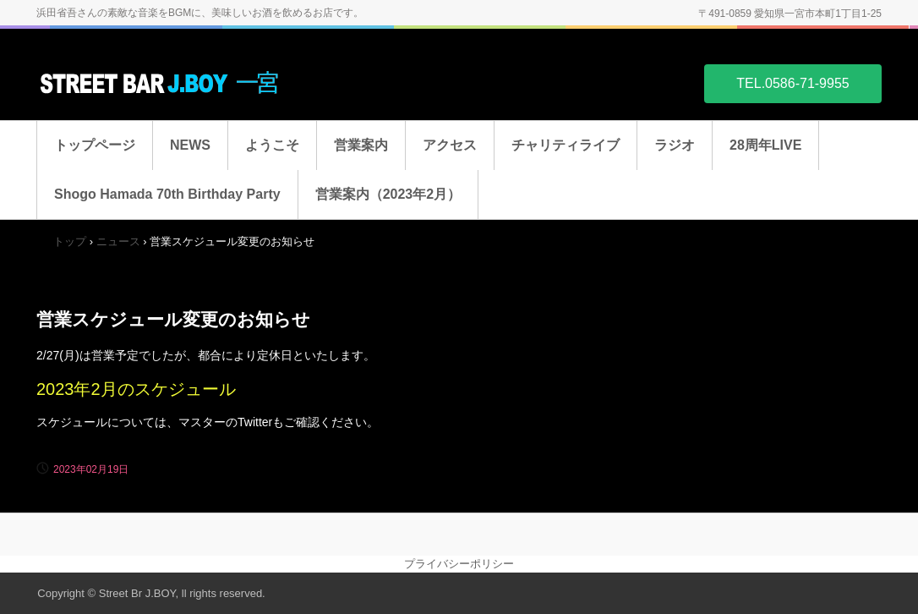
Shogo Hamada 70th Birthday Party (167, 194)
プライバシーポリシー (459, 563)
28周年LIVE (765, 145)
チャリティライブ (565, 145)
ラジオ (674, 145)
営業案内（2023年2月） (388, 194)
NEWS (190, 145)
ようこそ (272, 145)
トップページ (94, 145)
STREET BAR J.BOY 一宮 (163, 82)
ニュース (118, 241)
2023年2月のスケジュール (136, 389)
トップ (69, 241)
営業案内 (361, 145)
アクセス (450, 145)
